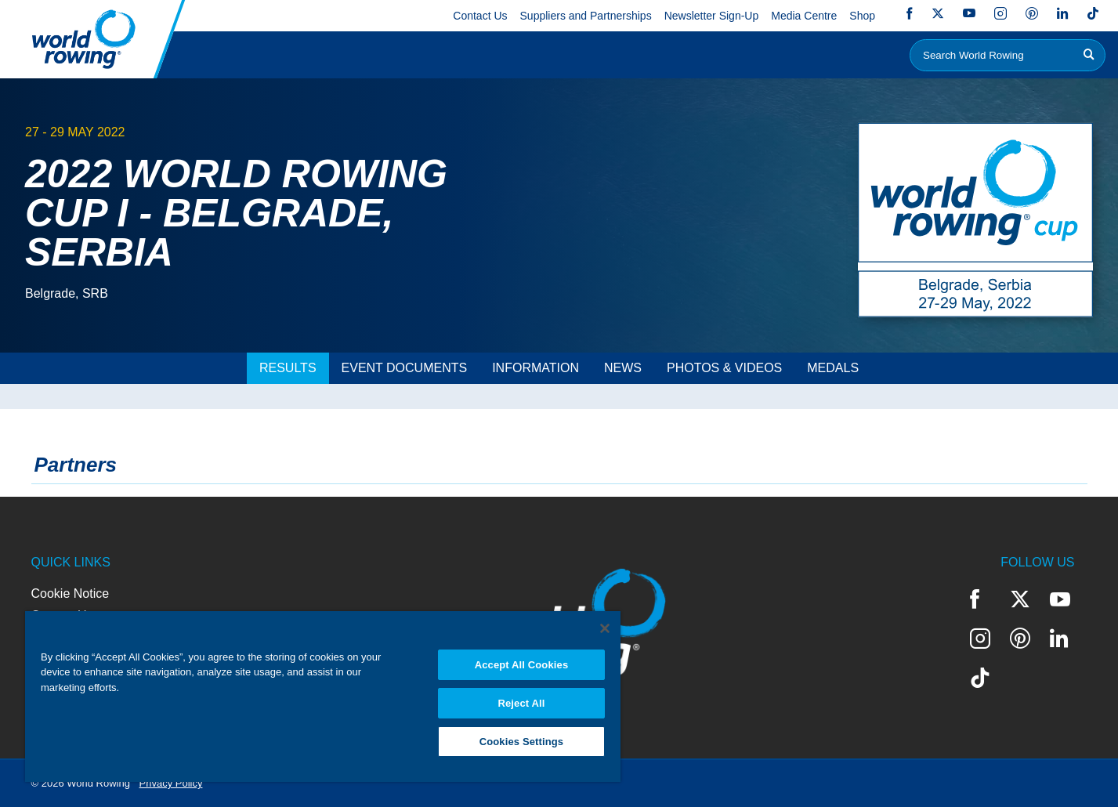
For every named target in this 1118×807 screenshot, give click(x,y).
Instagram (1000, 13)
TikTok (1093, 13)
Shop (862, 15)
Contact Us (480, 15)
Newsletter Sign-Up (711, 15)
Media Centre (804, 15)
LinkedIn (1062, 13)
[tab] (288, 368)
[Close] (605, 628)
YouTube (969, 13)
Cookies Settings (521, 741)
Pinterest (1032, 13)
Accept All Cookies (522, 665)
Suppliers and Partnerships (586, 15)
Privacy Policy (171, 783)
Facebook (909, 13)
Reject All (521, 703)
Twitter (938, 13)
